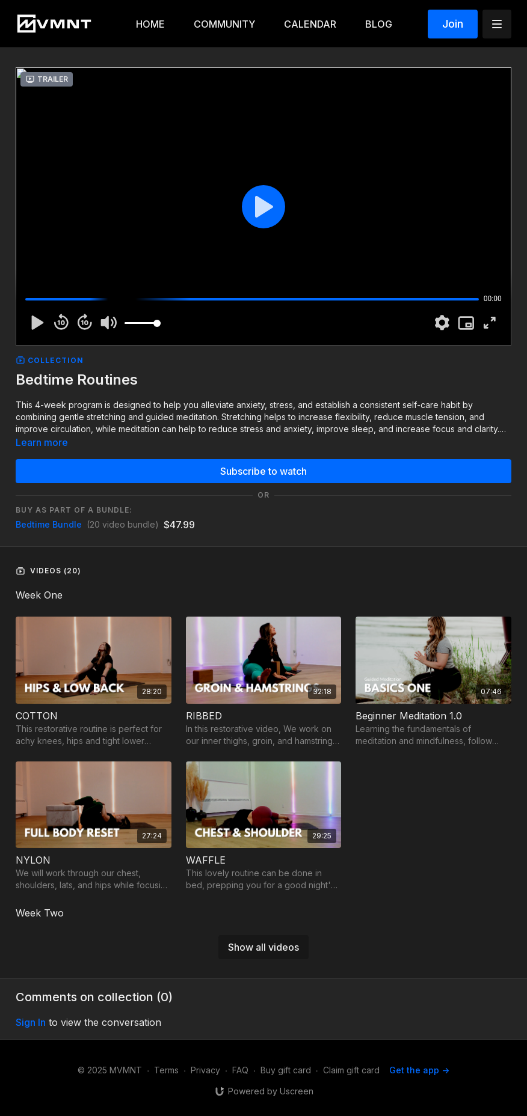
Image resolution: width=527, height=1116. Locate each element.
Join (452, 23)
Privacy (205, 1070)
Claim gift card (351, 1070)
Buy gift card (285, 1070)
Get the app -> (419, 1070)
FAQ (240, 1070)
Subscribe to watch (263, 471)
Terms (166, 1070)
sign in (31, 1022)
